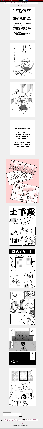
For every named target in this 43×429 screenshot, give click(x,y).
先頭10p (14, 421)
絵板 (8, 0)
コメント (21, 421)
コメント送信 (3, 417)
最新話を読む (11, 421)
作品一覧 (6, 0)
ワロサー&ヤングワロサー (30, 2)
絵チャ (16, 0)
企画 (22, 2)
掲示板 (10, 0)
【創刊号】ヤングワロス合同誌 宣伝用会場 (10, 2)
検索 (23, 0)
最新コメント (13, 0)
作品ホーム (21, 5)
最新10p (17, 421)
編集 (24, 421)
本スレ (18, 0)
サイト (35, 2)
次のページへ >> (26, 5)
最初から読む (6, 421)
